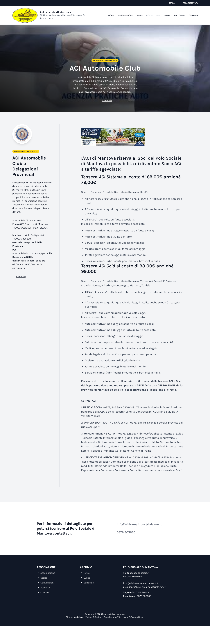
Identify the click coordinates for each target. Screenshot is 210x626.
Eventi (167, 15)
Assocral (45, 587)
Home (111, 15)
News (139, 15)
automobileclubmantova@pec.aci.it (32, 253)
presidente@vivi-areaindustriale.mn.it (144, 586)
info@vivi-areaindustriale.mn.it (137, 524)
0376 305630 (123, 532)
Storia (43, 577)
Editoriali (179, 15)
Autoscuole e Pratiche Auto (105, 60)
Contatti (193, 15)
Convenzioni (153, 15)
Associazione (125, 15)
